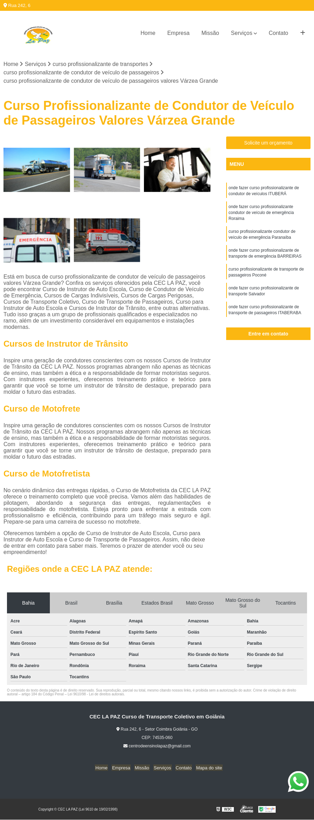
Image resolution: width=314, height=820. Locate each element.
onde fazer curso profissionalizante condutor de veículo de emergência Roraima (261, 214)
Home (147, 33)
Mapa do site (206, 767)
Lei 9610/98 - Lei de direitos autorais (96, 694)
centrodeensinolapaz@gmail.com (157, 746)
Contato (278, 33)
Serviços (241, 33)
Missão (210, 33)
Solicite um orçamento (268, 143)
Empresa (178, 33)
